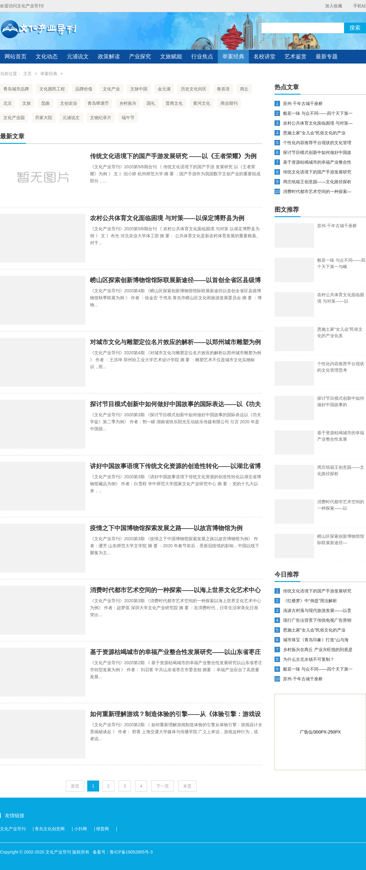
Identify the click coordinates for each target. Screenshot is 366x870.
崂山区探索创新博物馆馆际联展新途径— (340, 539)
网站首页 (16, 56)
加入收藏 (333, 5)
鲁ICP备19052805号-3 (131, 852)
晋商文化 (174, 103)
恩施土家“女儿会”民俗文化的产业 (314, 132)
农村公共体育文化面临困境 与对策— (318, 123)
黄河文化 (201, 103)
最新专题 (327, 56)
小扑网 (80, 828)
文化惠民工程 (52, 88)
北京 (7, 103)
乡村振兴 (127, 103)
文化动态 (47, 56)
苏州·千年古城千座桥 (303, 103)
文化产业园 (14, 117)
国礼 (151, 103)
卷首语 (223, 88)
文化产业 (111, 88)
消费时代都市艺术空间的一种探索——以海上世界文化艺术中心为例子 (175, 590)
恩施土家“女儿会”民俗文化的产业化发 (340, 332)
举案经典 (233, 56)
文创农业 (68, 103)
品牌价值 (83, 88)
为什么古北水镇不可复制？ (308, 659)
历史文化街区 (193, 88)
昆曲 (45, 103)
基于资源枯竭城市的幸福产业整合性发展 (340, 436)
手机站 (359, 5)
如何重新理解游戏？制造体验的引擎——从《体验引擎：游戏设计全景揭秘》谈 (175, 714)
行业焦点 (202, 56)
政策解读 (109, 56)
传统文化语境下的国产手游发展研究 (317, 171)
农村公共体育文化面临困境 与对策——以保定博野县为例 (167, 218)
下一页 (162, 786)
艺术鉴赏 (296, 56)
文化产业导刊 (13, 828)
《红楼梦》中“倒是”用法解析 (310, 600)
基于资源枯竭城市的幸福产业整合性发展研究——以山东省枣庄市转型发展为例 (175, 652)
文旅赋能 (171, 56)
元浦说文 (78, 56)
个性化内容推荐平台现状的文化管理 (317, 142)
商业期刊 (229, 103)
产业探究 (140, 56)
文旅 (26, 103)
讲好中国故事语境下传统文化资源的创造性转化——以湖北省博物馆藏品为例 (175, 466)
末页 (187, 786)
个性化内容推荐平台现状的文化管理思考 (340, 367)
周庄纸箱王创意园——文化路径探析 (317, 181)
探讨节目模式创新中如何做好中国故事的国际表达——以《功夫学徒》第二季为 (175, 404)
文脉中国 (138, 88)
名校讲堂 (264, 56)
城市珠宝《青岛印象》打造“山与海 (316, 639)
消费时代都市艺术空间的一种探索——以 (340, 505)
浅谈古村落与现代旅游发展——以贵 (317, 610)
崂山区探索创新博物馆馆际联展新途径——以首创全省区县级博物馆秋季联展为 (175, 280)
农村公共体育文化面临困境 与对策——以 (340, 298)
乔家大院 (43, 117)
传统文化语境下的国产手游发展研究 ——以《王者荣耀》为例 (173, 156)
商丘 (244, 88)
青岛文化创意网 (50, 828)
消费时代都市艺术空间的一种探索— (317, 191)
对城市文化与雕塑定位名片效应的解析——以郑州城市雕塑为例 (175, 342)
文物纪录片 (100, 117)
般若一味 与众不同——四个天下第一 (318, 113)
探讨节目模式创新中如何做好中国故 (317, 152)
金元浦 (164, 88)
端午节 (128, 117)
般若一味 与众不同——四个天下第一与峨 (341, 263)
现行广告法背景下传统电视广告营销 (317, 620)
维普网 (102, 828)
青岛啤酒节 (98, 103)
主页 (27, 73)
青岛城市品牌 (16, 88)
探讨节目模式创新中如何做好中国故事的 (340, 401)
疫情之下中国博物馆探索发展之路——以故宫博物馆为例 (166, 528)
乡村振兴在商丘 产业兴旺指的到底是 (318, 649)
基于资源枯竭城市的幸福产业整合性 (317, 162)
